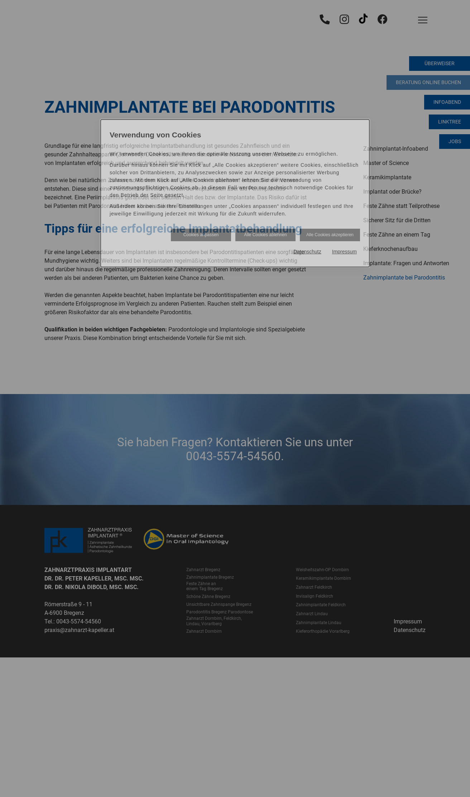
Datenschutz (307, 251)
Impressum (344, 251)
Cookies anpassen (201, 234)
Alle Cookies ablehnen (265, 234)
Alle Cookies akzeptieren (330, 234)
